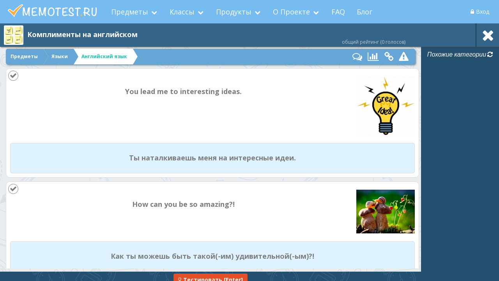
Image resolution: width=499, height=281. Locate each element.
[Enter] (210, 272)
